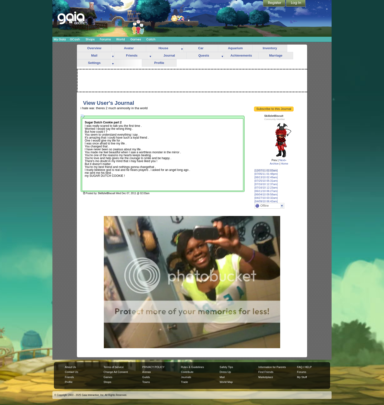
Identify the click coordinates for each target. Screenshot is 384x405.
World (120, 39)
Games (135, 39)
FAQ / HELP (304, 367)
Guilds (146, 377)
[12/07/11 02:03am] (266, 170)
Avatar (129, 48)
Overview (94, 48)
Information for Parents (272, 367)
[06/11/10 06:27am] (266, 191)
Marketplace (265, 377)
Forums (105, 39)
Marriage (275, 55)
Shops (90, 39)
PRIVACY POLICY (153, 367)
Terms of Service (114, 367)
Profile (159, 63)
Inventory (270, 48)
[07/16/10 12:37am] (266, 184)
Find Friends (265, 371)
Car (201, 48)
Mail (94, 55)
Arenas (146, 371)
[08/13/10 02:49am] (266, 177)
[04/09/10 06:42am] (266, 201)
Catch (151, 39)
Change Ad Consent (116, 371)
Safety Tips (226, 367)
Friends (132, 55)
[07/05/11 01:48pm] (266, 173)
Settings (94, 63)
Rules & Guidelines (192, 367)
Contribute (187, 371)
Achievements (241, 55)
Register (274, 3)
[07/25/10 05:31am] (266, 180)
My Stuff (302, 377)
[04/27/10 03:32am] (266, 197)
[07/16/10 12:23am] (266, 187)
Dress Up (225, 371)
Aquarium (235, 48)
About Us (70, 367)
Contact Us (71, 371)
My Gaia (60, 39)
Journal (169, 55)
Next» (282, 160)
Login (296, 3)
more (181, 48)
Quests (203, 55)
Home (284, 163)
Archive (274, 163)
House (163, 48)
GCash (75, 39)
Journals (186, 377)
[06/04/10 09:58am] (266, 194)
